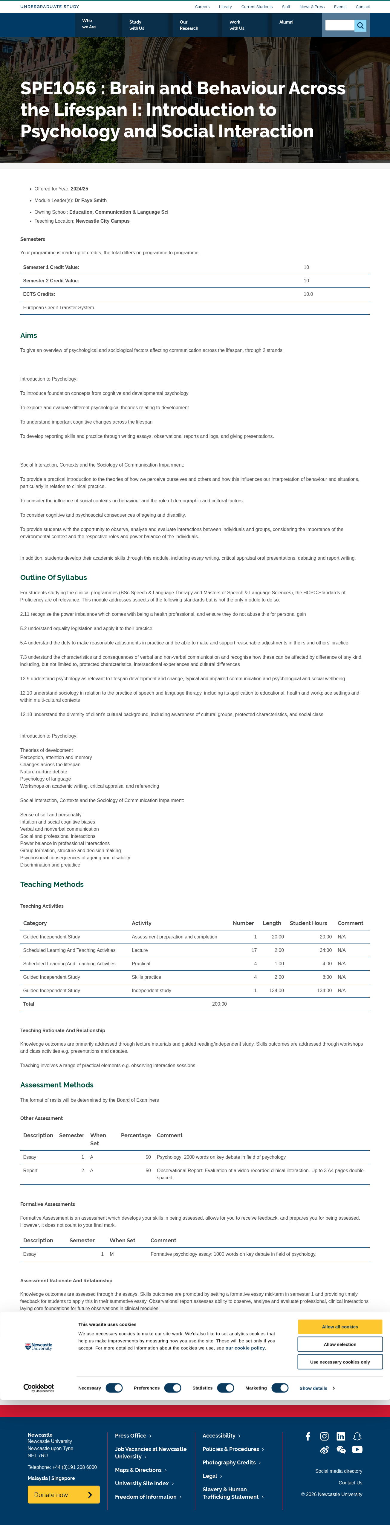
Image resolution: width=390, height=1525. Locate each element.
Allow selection (340, 1469)
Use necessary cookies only (340, 1486)
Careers (202, 6)
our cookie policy (245, 1472)
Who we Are (148, 29)
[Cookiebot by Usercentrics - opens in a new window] (39, 1513)
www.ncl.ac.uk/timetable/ (103, 1377)
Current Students (257, 6)
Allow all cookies (340, 1451)
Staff (286, 6)
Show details (314, 1513)
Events (340, 6)
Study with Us (189, 29)
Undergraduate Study (49, 6)
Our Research (230, 29)
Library (225, 6)
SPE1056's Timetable (57, 1386)
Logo (47, 27)
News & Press (312, 6)
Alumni (304, 29)
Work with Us (271, 29)
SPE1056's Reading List (60, 1343)
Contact (363, 6)
